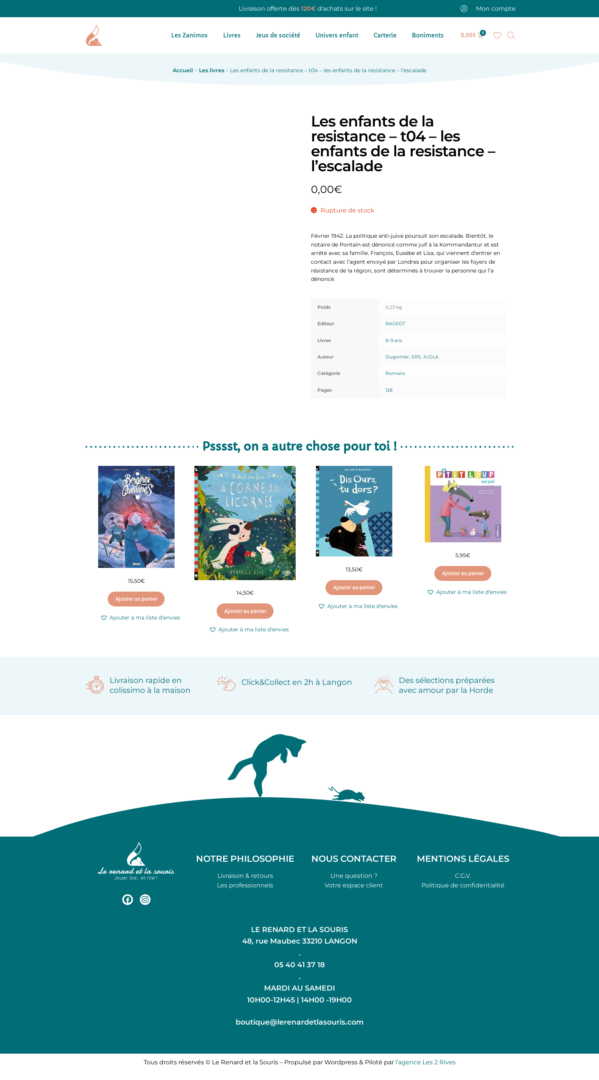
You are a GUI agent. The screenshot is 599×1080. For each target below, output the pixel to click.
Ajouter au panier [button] (136, 599)
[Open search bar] (511, 35)
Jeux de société (278, 35)
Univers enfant (337, 35)
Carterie (385, 35)
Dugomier (397, 357)
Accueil (183, 70)
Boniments (428, 35)
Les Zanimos (189, 35)
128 (389, 390)
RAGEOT (395, 323)
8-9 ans (393, 340)
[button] (140, 617)
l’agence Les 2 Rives (425, 1062)
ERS (416, 357)
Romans (395, 373)
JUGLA (431, 357)
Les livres (211, 70)
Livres (232, 35)
